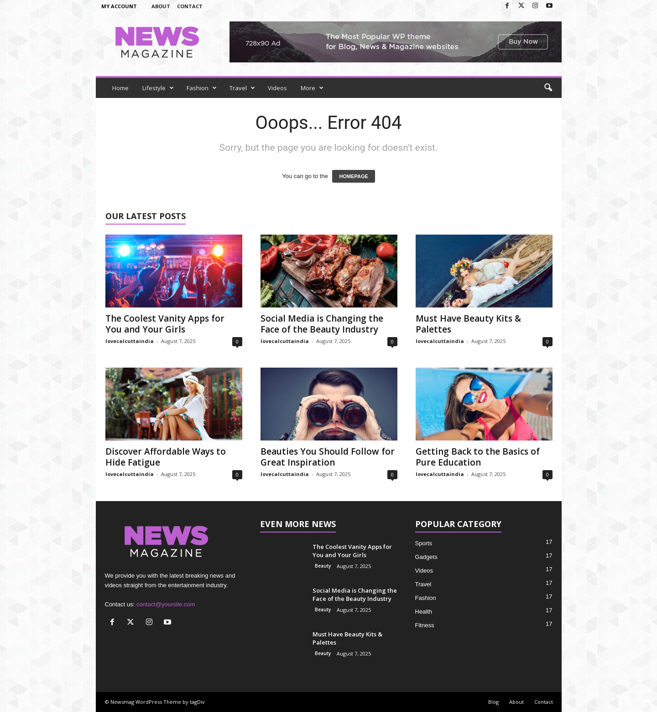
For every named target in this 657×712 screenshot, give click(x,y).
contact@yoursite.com (165, 604)
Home (120, 88)
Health (424, 611)
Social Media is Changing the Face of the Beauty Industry (322, 323)
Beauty (323, 566)
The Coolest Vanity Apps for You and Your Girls (164, 323)
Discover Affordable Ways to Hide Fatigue (165, 457)
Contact (190, 6)
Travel (242, 88)
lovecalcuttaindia (129, 341)
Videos (277, 88)
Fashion (202, 88)
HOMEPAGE (353, 176)
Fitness (424, 625)
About (160, 6)
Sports (424, 543)
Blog (493, 701)
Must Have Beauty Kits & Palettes (468, 323)
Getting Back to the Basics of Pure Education (478, 457)
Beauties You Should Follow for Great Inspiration (328, 457)
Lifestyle (158, 88)
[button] (548, 88)
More (312, 88)
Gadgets (426, 556)
